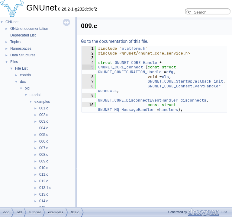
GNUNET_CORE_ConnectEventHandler (184, 86)
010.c (43, 168)
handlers (168, 109)
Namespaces (20, 48)
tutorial (35, 95)
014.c (43, 201)
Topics (15, 42)
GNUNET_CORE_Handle (136, 62)
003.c (43, 121)
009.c (43, 161)
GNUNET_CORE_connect (120, 67)
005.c (43, 135)
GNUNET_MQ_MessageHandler (126, 109)
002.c (43, 115)
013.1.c (45, 188)
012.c (43, 181)
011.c (43, 174)
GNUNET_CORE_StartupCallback (179, 81)
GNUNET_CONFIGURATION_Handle (130, 71)
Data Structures (22, 55)
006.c (43, 141)
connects (107, 90)
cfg (169, 71)
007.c (43, 148)
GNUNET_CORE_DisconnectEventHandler (138, 100)
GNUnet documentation (29, 29)
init (218, 81)
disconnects (193, 100)
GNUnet (11, 22)
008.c (43, 155)
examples (42, 101)
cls (165, 76)
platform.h (133, 48)
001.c (43, 108)
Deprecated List (23, 35)
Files (14, 62)
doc (23, 82)
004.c (43, 128)
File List (21, 68)
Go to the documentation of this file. (114, 41)
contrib (25, 75)
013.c (43, 194)
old (27, 88)
